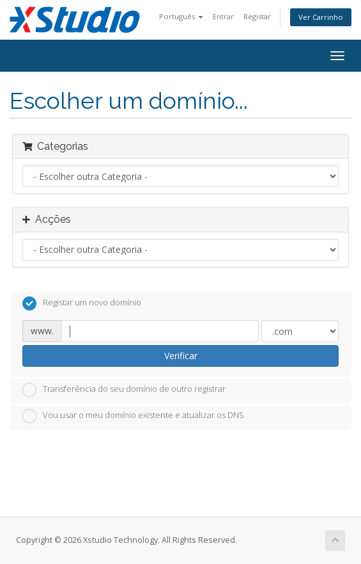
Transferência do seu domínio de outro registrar (124, 390)
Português (181, 16)
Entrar (223, 16)
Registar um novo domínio (81, 303)
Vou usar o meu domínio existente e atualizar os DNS (133, 416)
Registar (257, 16)
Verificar (180, 356)
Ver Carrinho (320, 17)
